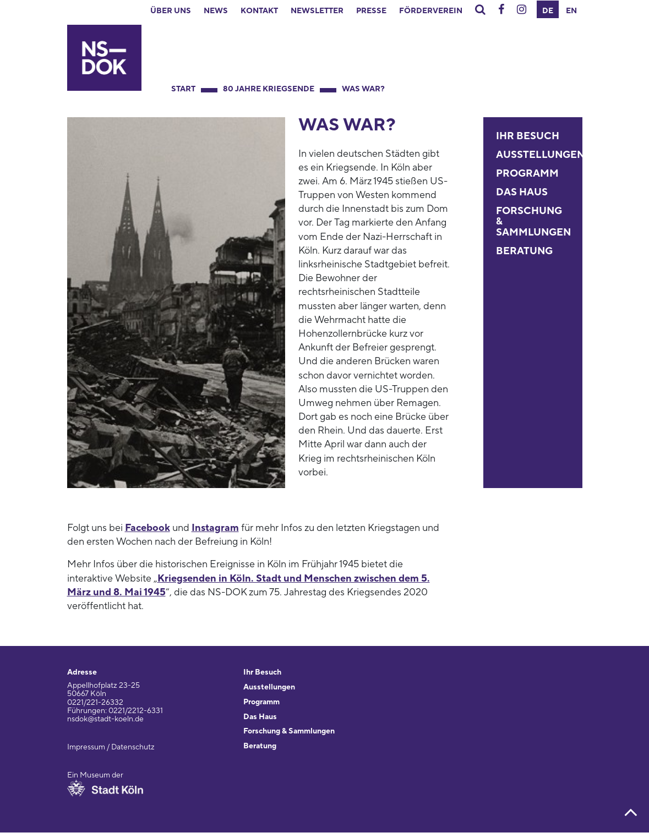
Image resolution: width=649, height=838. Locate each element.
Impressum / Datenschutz (111, 747)
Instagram (215, 528)
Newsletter (317, 11)
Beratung (524, 251)
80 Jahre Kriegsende (268, 89)
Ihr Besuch (527, 136)
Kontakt (259, 11)
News (216, 11)
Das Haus (522, 192)
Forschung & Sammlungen (289, 731)
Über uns (170, 11)
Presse (371, 11)
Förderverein (430, 11)
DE (547, 11)
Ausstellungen (540, 155)
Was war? (363, 89)
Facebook (147, 528)
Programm (527, 173)
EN (571, 11)
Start (183, 89)
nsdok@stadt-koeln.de (105, 719)
